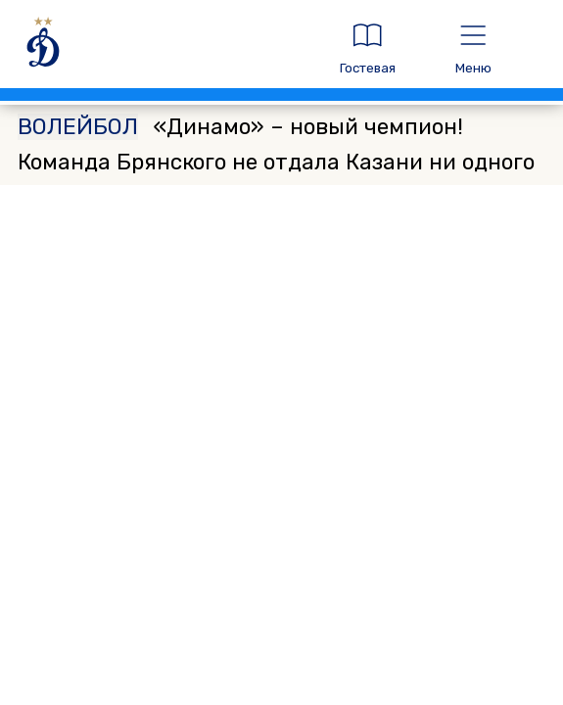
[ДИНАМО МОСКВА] (162, 48)
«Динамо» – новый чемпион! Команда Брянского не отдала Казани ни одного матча (276, 162)
